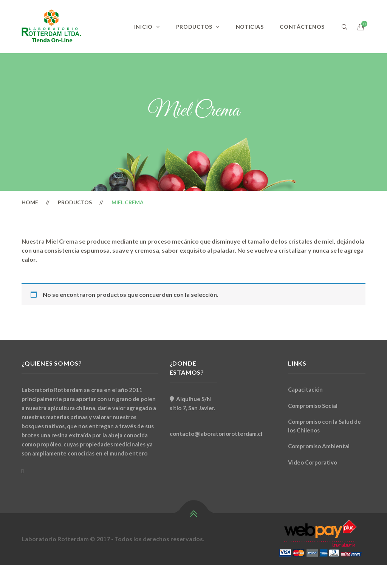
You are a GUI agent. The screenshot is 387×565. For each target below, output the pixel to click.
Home (30, 202)
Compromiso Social (312, 405)
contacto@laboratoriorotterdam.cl (216, 433)
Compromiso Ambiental (319, 446)
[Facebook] (23, 470)
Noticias (250, 26)
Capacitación (305, 389)
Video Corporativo (312, 462)
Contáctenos (302, 26)
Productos (194, 26)
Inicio (143, 26)
